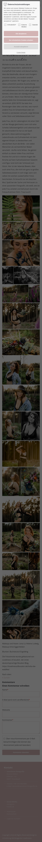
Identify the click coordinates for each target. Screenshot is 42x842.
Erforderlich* (10, 25)
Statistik (33, 25)
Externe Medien (22, 26)
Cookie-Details (21, 52)
